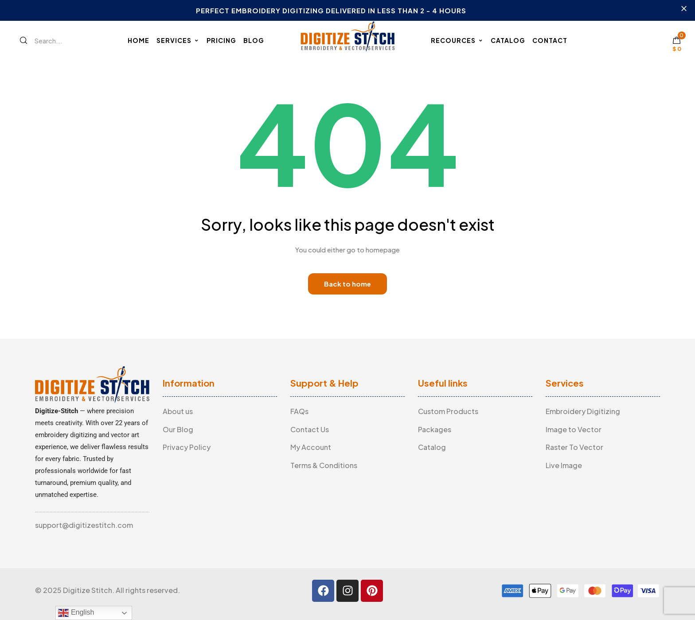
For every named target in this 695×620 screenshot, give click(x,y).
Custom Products (448, 411)
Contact (549, 40)
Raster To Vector (574, 447)
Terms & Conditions (323, 465)
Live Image (564, 465)
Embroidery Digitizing (583, 411)
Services (177, 40)
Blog (253, 40)
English (76, 613)
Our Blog (178, 429)
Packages (434, 429)
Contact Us (309, 429)
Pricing (221, 40)
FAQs (299, 411)
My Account (310, 447)
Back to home (347, 283)
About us (178, 411)
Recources (457, 40)
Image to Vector (573, 429)
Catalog (508, 40)
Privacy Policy (187, 447)
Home (138, 40)
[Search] (23, 40)
